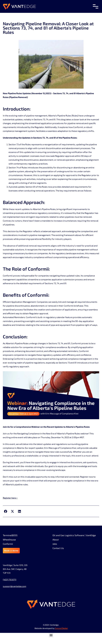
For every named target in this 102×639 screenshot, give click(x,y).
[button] (5, 511)
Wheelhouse (9, 539)
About (56, 539)
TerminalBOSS (10, 535)
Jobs (55, 544)
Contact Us (58, 548)
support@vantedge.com (14, 586)
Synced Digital (61, 628)
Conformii (8, 544)
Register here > (10, 498)
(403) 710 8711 (9, 579)
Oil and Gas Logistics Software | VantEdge (74, 535)
